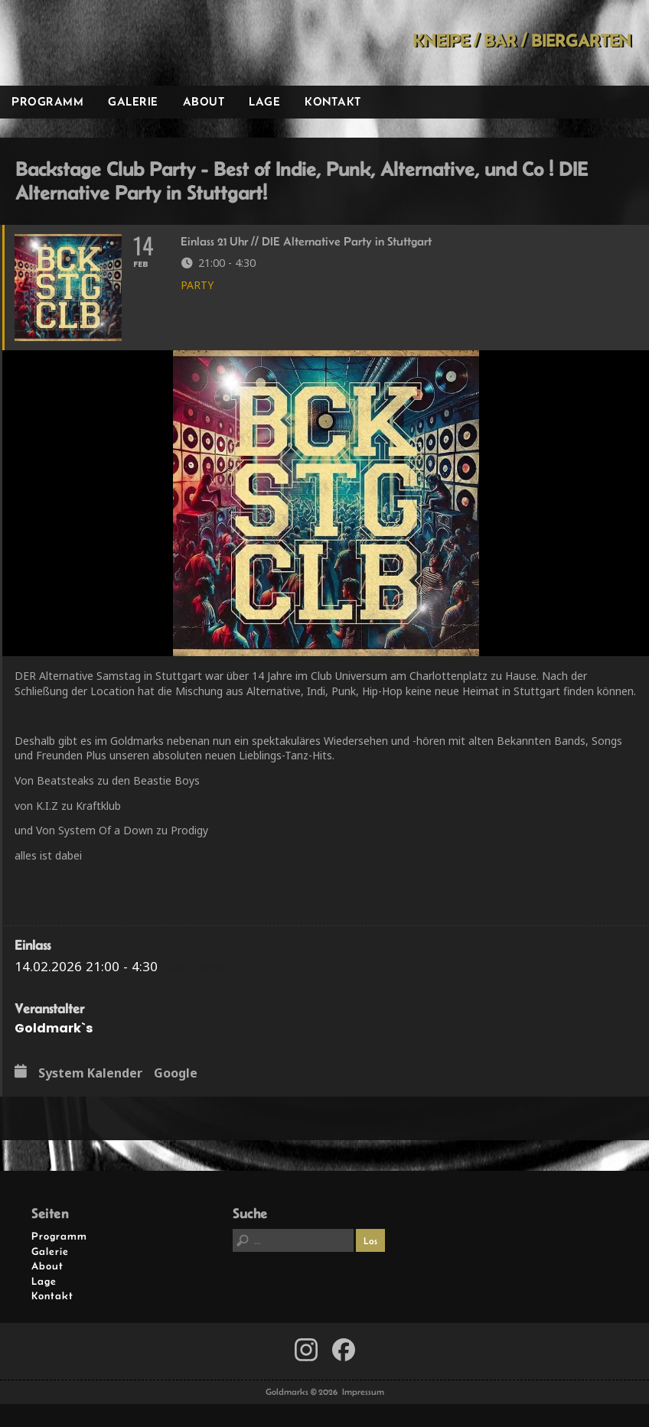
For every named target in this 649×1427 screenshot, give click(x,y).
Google (175, 1073)
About (204, 101)
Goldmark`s (54, 1028)
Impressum (363, 1391)
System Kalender (90, 1073)
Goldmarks (108, 42)
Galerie (133, 101)
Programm (47, 101)
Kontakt (333, 101)
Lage (264, 101)
